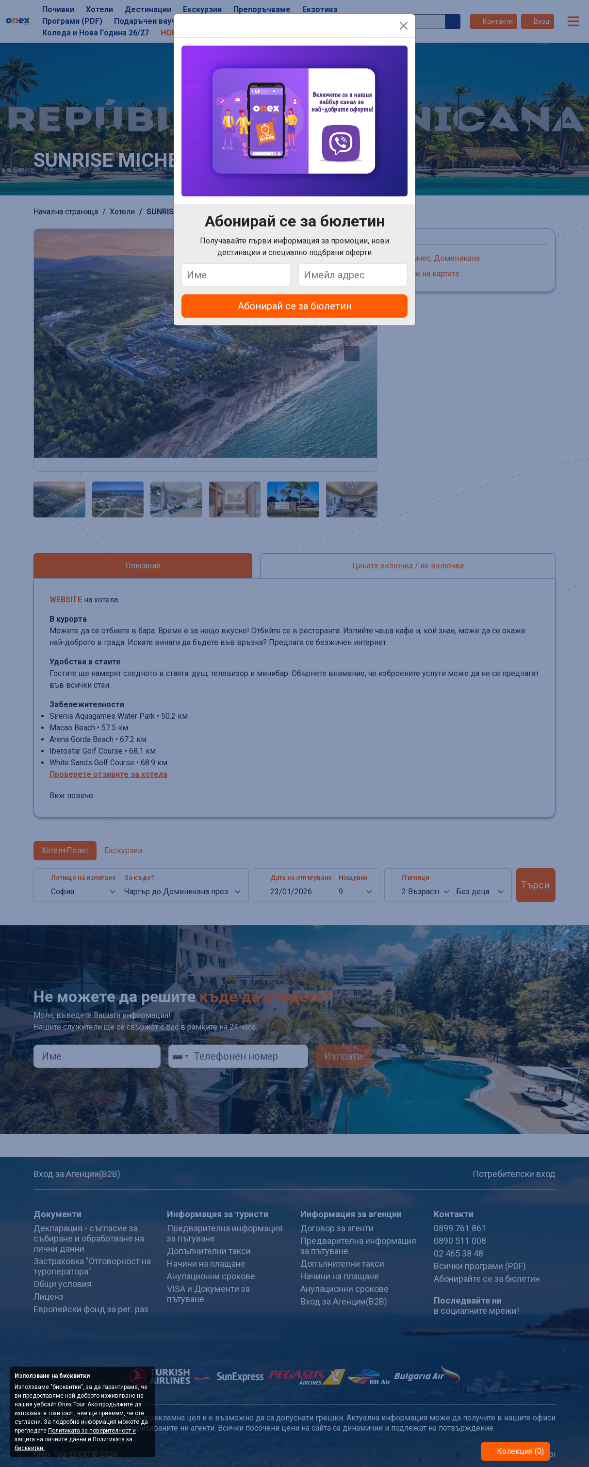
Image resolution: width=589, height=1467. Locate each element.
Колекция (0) (519, 1451)
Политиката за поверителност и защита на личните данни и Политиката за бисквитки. (75, 1439)
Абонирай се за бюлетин (295, 306)
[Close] (403, 25)
